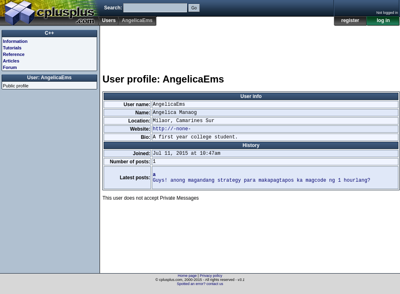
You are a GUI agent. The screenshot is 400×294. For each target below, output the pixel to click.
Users (109, 20)
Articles (11, 60)
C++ (49, 33)
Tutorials (12, 47)
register (350, 20)
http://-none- (172, 129)
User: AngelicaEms (49, 77)
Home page (187, 276)
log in (383, 20)
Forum (10, 67)
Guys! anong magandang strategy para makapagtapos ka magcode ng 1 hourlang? (261, 177)
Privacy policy (211, 276)
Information (15, 41)
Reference (13, 54)
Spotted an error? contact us (200, 284)
